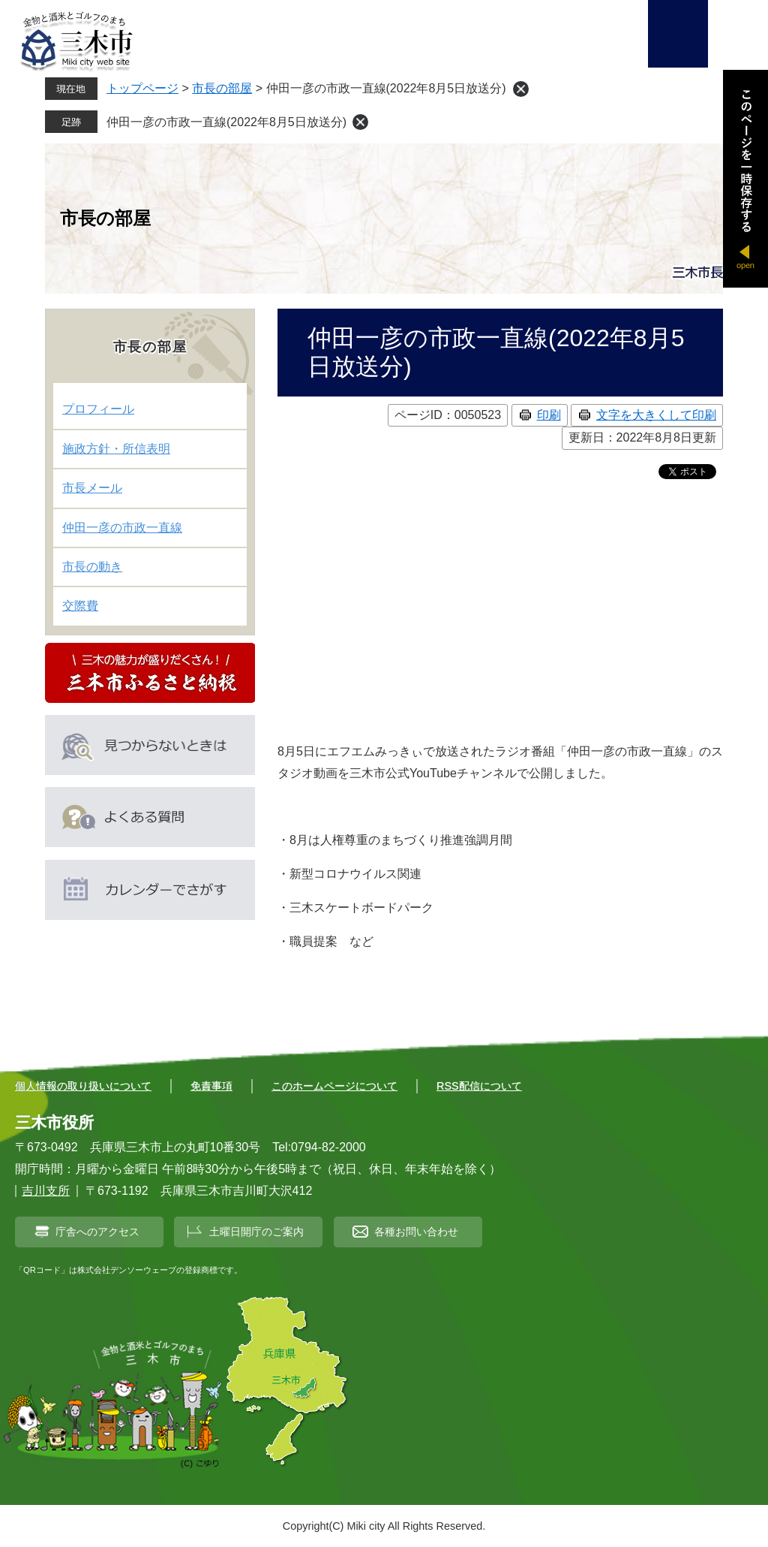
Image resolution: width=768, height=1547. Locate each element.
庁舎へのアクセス (98, 1232)
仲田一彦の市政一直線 (122, 527)
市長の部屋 (222, 88)
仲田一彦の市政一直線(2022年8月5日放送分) (226, 122)
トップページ (142, 88)
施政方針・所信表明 (116, 448)
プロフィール (98, 409)
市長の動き (92, 566)
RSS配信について (479, 1086)
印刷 (549, 415)
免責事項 (211, 1086)
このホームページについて (335, 1086)
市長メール (92, 487)
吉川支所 (46, 1190)
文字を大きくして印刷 (656, 415)
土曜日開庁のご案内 (256, 1232)
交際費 (80, 605)
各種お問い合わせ (416, 1232)
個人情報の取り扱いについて (83, 1086)
